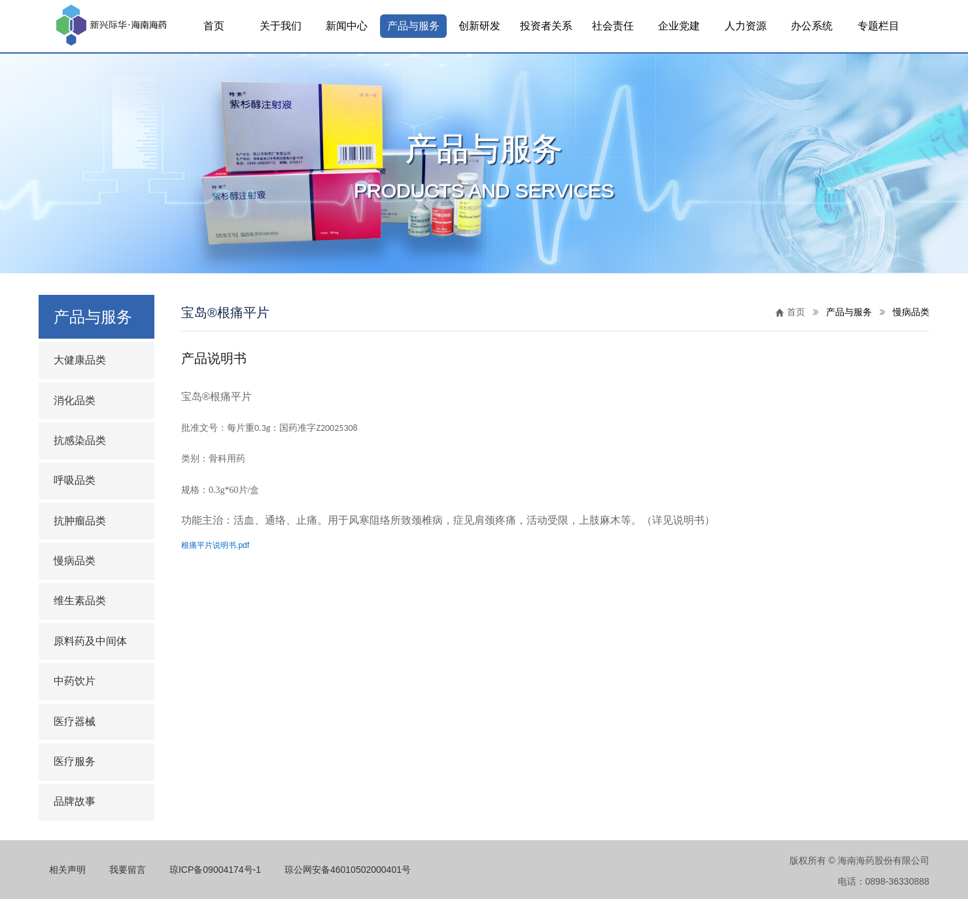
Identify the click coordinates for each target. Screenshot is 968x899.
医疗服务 (74, 761)
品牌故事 (74, 801)
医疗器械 (74, 721)
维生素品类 (80, 600)
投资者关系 (546, 25)
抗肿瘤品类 (80, 520)
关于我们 (281, 25)
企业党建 (679, 25)
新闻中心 (347, 25)
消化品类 (74, 400)
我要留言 (127, 869)
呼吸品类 (74, 480)
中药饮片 (74, 681)
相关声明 (67, 869)
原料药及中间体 (90, 641)
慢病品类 (74, 560)
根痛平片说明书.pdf (215, 545)
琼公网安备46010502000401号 (348, 869)
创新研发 (479, 25)
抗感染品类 (80, 440)
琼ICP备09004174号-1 (215, 869)
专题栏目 (878, 25)
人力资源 (746, 25)
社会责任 (613, 25)
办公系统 (812, 25)
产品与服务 (413, 25)
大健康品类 (80, 359)
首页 (213, 25)
